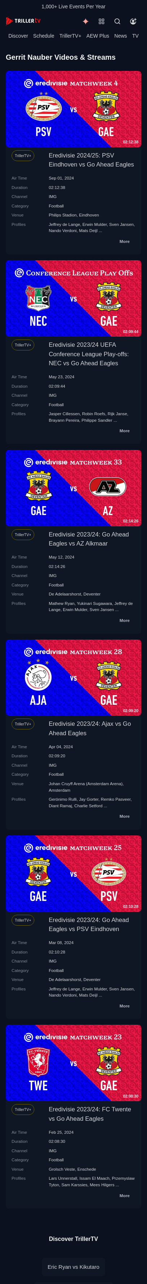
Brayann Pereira (64, 420)
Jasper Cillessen (64, 413)
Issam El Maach (94, 1178)
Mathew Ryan (61, 603)
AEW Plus (97, 36)
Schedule (43, 36)
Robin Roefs (93, 413)
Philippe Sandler (97, 420)
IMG (53, 196)
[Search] (117, 21)
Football (56, 205)
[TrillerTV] (23, 21)
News (120, 36)
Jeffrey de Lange (64, 224)
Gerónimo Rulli (63, 799)
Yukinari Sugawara (94, 603)
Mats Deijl (88, 230)
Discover (18, 36)
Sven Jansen (121, 224)
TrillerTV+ (71, 36)
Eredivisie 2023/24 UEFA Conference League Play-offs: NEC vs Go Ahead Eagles (89, 353)
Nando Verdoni (63, 230)
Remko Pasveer (116, 799)
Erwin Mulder (94, 224)
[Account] (133, 21)
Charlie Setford (88, 805)
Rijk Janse (117, 413)
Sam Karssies (74, 1184)
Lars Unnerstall (63, 1178)
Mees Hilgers (102, 1184)
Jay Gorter (89, 799)
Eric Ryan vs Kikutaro (73, 1267)
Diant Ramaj (60, 805)
